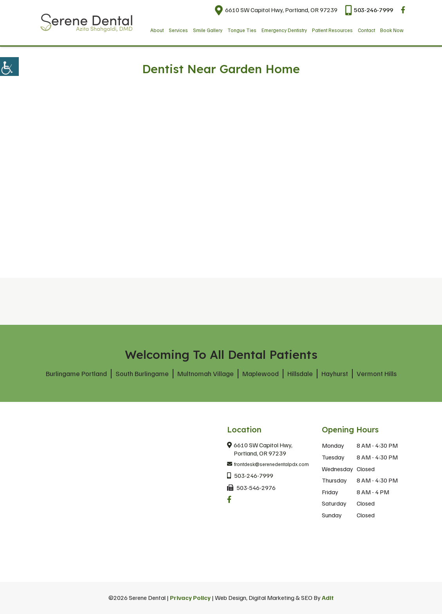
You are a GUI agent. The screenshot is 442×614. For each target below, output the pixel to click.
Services (178, 30)
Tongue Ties (241, 30)
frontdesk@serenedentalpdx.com (268, 464)
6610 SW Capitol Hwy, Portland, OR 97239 (276, 10)
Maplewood (260, 373)
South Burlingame (142, 373)
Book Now (392, 30)
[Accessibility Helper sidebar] (9, 66)
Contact (366, 30)
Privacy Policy (190, 597)
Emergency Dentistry (284, 30)
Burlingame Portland (76, 373)
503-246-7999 (369, 10)
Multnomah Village (205, 373)
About (157, 30)
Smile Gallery (207, 30)
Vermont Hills (377, 373)
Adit (328, 597)
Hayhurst (334, 373)
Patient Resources (332, 30)
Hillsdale (300, 373)
